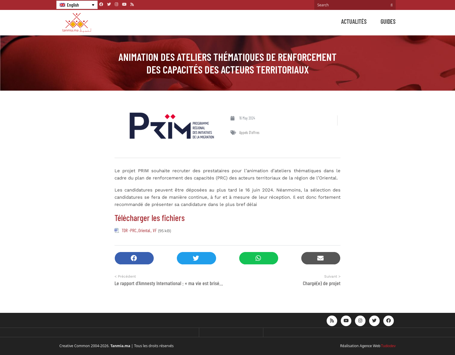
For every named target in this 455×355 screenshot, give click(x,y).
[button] (134, 258)
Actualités (354, 21)
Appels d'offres (249, 132)
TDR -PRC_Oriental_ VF (139, 230)
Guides (388, 21)
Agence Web (370, 346)
